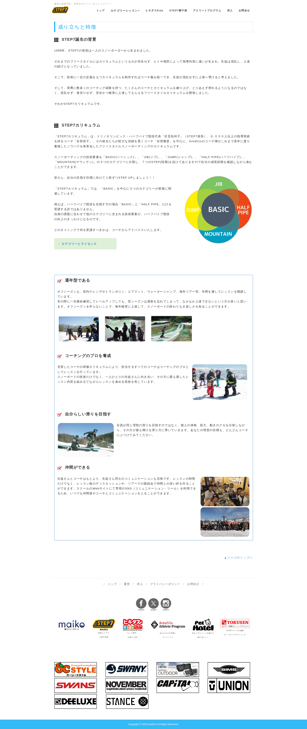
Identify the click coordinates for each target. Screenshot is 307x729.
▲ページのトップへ (238, 557)
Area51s (151, 724)
